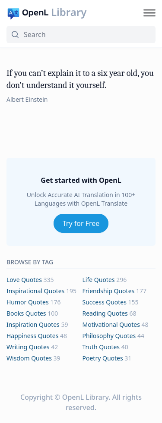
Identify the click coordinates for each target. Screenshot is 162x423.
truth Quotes (101, 347)
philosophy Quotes (109, 336)
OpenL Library (85, 397)
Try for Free (81, 223)
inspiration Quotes (33, 324)
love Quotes (24, 280)
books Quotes (26, 313)
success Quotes (105, 302)
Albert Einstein (27, 99)
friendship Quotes (109, 291)
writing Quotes (28, 347)
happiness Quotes (32, 336)
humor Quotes (27, 302)
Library (68, 12)
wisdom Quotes (29, 358)
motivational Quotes (111, 324)
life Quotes (99, 280)
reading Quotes (105, 313)
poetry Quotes (103, 358)
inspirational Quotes (35, 291)
